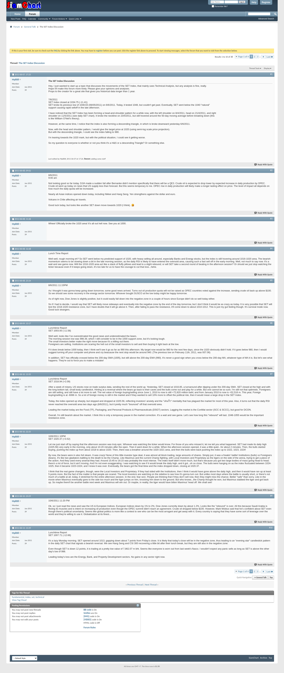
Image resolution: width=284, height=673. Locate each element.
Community (43, 19)
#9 (271, 496)
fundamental (18, 597)
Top (271, 577)
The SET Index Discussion (32, 63)
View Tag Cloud (19, 600)
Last (270, 56)
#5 (271, 280)
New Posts (15, 19)
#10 (270, 527)
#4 (271, 248)
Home (17, 14)
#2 (271, 170)
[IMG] (86, 616)
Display (267, 68)
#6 (271, 323)
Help (254, 2)
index (28, 597)
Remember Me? (219, 6)
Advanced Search (266, 19)
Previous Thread (135, 584)
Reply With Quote (263, 164)
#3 (271, 218)
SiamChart (253, 657)
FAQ (24, 19)
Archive (263, 657)
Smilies (86, 613)
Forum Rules (89, 627)
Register (266, 2)
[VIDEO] (87, 619)
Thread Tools (254, 68)
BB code (87, 609)
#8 (271, 431)
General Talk (30, 26)
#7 (271, 374)
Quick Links (74, 19)
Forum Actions (58, 19)
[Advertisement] (142, 37)
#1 (271, 74)
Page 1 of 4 (243, 56)
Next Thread (151, 584)
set (33, 597)
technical (40, 597)
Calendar (32, 19)
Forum (32, 14)
